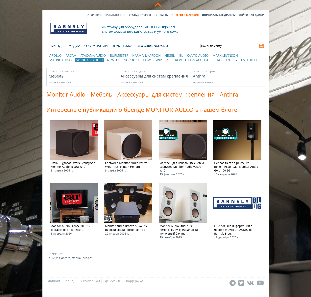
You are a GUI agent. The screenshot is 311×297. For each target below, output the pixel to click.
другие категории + (60, 82)
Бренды (57, 45)
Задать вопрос (115, 15)
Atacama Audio (93, 55)
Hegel (170, 55)
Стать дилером (140, 15)
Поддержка (122, 45)
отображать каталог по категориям (68, 64)
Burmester (119, 55)
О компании (96, 45)
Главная (53, 281)
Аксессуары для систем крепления (154, 76)
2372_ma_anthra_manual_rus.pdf (70, 258)
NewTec (113, 60)
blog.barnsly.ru (152, 45)
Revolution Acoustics (194, 60)
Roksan (223, 60)
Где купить (112, 281)
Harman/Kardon (146, 55)
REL (168, 60)
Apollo (55, 55)
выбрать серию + (203, 82)
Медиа (74, 45)
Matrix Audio (60, 60)
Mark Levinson (225, 55)
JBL (181, 55)
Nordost (131, 60)
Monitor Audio (89, 60)
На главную (93, 15)
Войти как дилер (251, 15)
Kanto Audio (198, 55)
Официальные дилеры (219, 15)
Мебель (56, 76)
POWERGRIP (152, 60)
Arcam (71, 55)
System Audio (245, 60)
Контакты (161, 15)
